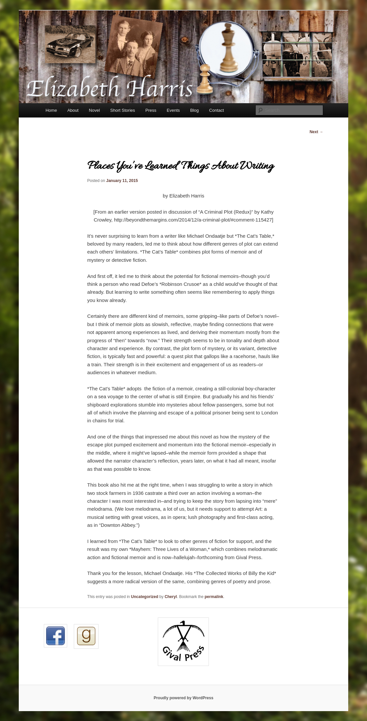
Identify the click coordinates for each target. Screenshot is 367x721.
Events (173, 110)
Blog (194, 110)
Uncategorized (144, 596)
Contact (216, 110)
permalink (214, 596)
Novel (94, 110)
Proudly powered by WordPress (183, 698)
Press (150, 110)
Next (316, 132)
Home (51, 110)
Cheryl (171, 596)
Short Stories (122, 110)
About (72, 110)
